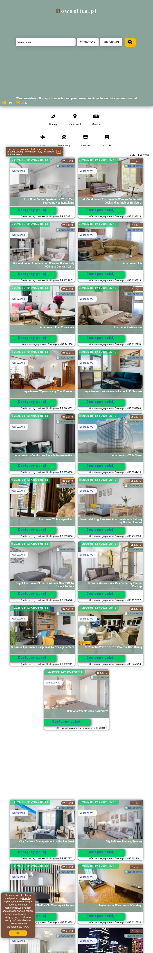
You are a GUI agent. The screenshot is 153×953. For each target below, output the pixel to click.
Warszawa (18, 170)
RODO (25, 926)
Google (26, 898)
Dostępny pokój (32, 210)
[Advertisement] (76, 767)
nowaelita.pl (76, 11)
